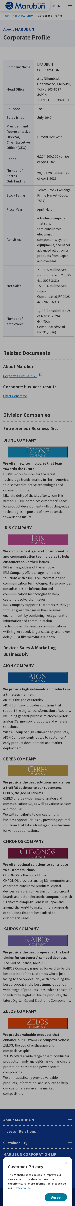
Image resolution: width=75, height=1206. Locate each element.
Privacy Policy (21, 1188)
